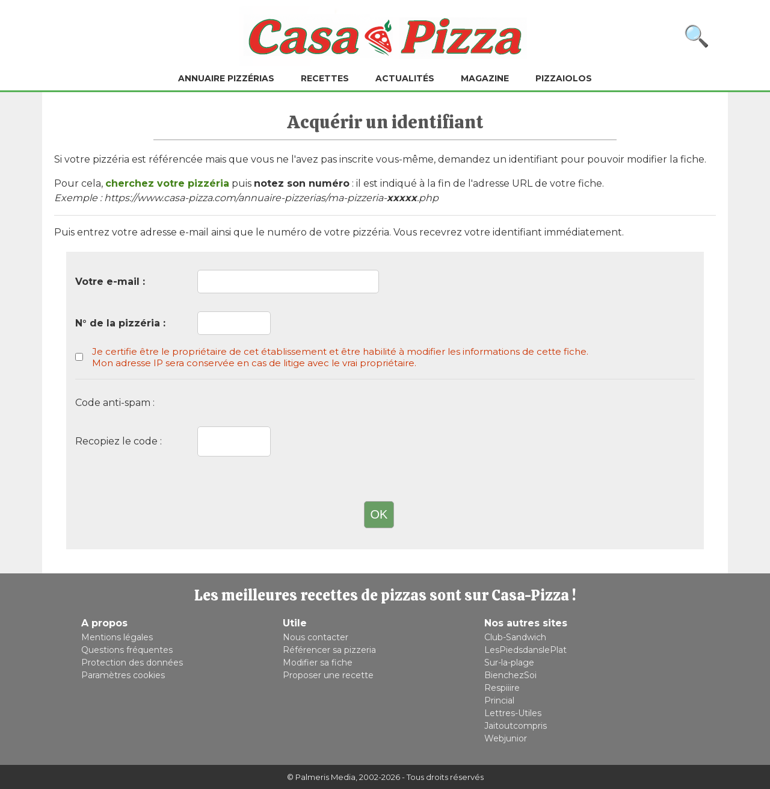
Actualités (404, 78)
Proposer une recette (328, 675)
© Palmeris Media (321, 777)
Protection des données (132, 662)
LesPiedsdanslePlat (525, 649)
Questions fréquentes (127, 649)
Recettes (325, 78)
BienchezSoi (510, 675)
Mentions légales (117, 637)
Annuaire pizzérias (226, 78)
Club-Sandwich (515, 637)
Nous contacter (315, 637)
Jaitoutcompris (515, 725)
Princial (499, 700)
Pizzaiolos (563, 78)
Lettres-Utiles (512, 713)
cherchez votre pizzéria (167, 183)
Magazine (485, 78)
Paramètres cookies (123, 675)
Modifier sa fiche (318, 662)
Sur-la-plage (509, 662)
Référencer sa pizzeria (329, 649)
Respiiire (502, 687)
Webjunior (505, 738)
